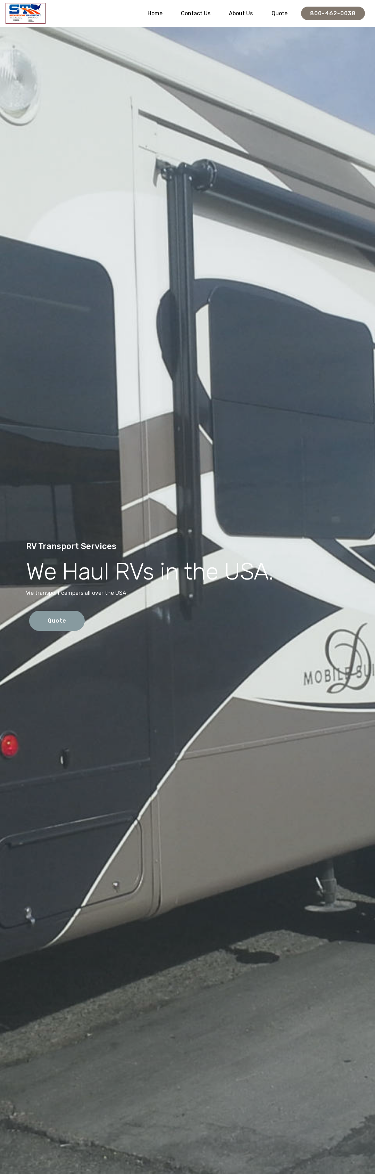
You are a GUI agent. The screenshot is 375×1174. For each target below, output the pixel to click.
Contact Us (195, 13)
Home (155, 13)
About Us (241, 13)
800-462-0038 (333, 13)
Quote (280, 13)
